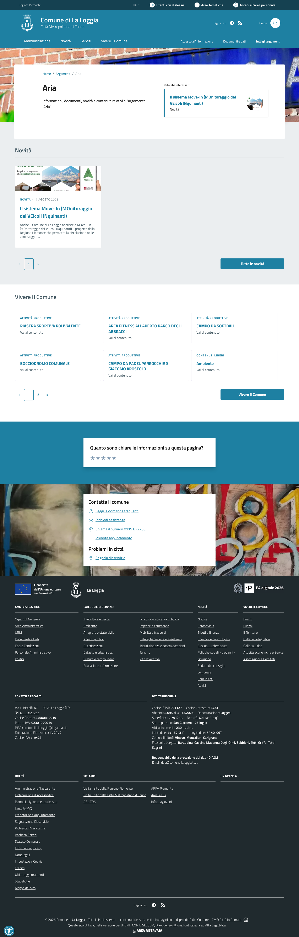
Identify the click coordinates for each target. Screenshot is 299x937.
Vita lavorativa (150, 658)
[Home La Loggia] (58, 23)
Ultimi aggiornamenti (29, 874)
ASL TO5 (89, 801)
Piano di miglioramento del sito (36, 801)
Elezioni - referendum (212, 645)
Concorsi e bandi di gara (214, 639)
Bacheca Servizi (26, 834)
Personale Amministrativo (33, 652)
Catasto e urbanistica (98, 652)
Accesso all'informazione (197, 41)
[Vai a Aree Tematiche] (209, 5)
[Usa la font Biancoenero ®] (167, 5)
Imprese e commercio (154, 625)
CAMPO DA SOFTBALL (215, 326)
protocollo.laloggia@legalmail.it (45, 727)
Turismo (145, 652)
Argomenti (63, 73)
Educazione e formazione (100, 665)
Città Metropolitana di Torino (62, 26)
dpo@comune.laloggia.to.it (179, 762)
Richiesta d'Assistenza (30, 828)
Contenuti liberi (210, 355)
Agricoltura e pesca (96, 619)
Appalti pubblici (93, 639)
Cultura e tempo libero (98, 658)
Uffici (18, 632)
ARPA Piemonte (162, 788)
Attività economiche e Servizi (263, 652)
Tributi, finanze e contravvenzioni (162, 645)
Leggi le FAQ (23, 808)
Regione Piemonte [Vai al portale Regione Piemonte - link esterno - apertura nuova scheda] (30, 5)
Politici (19, 658)
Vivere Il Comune (252, 394)
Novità (26, 199)
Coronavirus (206, 625)
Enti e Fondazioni (27, 645)
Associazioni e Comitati (259, 658)
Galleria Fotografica (256, 639)
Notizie (202, 619)
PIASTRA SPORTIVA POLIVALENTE (50, 326)
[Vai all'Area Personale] (254, 5)
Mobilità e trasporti (153, 632)
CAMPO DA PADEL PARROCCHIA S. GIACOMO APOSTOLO (138, 366)
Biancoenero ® (166, 925)
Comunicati (205, 678)
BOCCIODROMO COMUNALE (45, 363)
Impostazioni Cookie (28, 861)
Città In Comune (231, 919)
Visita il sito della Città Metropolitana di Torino (114, 794)
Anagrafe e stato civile (98, 632)
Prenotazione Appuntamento (35, 814)
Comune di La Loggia (69, 20)
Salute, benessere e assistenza (161, 639)
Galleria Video (252, 645)
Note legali (22, 854)
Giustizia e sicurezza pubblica (159, 619)
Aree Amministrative (29, 625)
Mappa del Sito (25, 887)
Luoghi (247, 625)
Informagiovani (161, 801)
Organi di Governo (27, 619)
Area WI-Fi (158, 794)
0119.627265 (29, 712)
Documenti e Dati (27, 639)
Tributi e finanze (208, 632)
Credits (20, 867)
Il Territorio (250, 632)
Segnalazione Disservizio (32, 821)
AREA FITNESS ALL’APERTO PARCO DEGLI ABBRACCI (145, 329)
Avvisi (202, 685)
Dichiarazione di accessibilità (34, 794)
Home (47, 73)
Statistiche (22, 881)
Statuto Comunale (27, 841)
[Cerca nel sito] (275, 23)
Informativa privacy (28, 848)
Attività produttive (36, 318)
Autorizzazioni (93, 645)
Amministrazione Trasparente (35, 788)
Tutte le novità (252, 263)
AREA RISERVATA (147, 930)
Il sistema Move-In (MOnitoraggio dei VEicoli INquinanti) (203, 100)
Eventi (247, 619)
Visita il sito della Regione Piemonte (108, 788)
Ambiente (205, 363)
